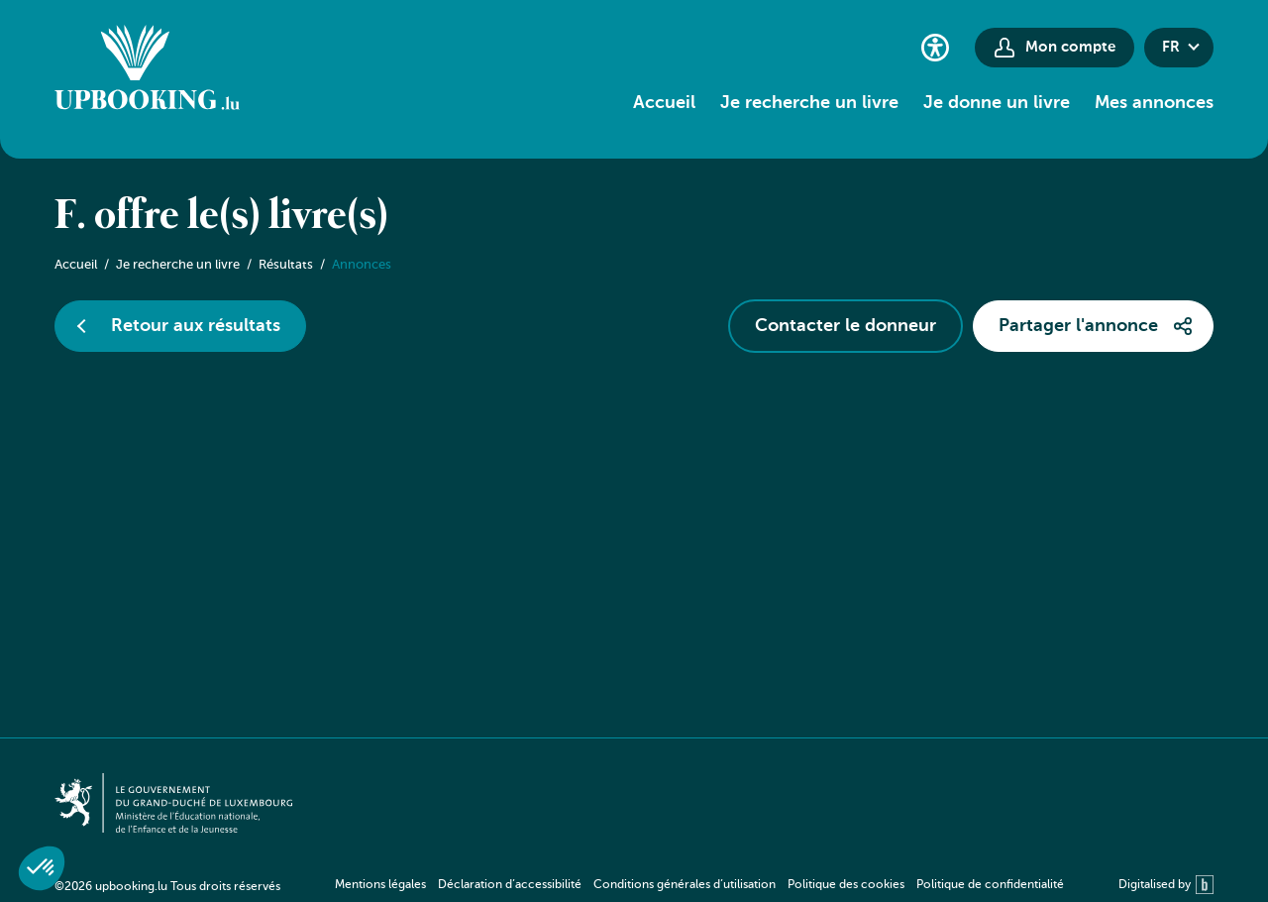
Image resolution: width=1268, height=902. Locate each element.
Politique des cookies (846, 885)
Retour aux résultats (195, 326)
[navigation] (699, 884)
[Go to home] (147, 70)
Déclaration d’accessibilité (509, 885)
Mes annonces (1154, 103)
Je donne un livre (996, 103)
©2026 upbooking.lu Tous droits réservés (167, 887)
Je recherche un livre (809, 103)
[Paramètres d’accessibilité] (935, 47)
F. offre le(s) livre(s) (221, 217)
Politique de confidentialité (990, 885)
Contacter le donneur (845, 326)
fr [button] (1171, 47)
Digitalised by (1166, 884)
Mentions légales (380, 885)
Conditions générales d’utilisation (684, 885)
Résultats (286, 265)
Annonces (361, 265)
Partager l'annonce (1078, 326)
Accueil (664, 103)
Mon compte (1070, 47)
